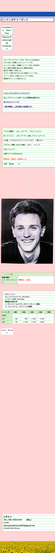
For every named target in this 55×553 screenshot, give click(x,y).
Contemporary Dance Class (7, 30)
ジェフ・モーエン (7, 331)
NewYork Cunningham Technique (7, 43)
